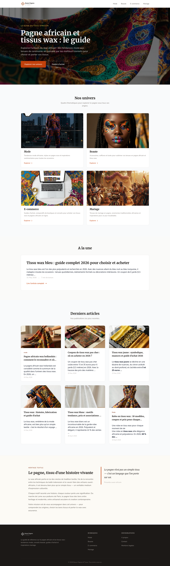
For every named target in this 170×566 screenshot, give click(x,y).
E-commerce (134, 4)
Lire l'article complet (37, 284)
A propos (124, 537)
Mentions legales (127, 545)
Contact (124, 541)
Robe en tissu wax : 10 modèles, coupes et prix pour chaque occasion (128, 420)
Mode (115, 4)
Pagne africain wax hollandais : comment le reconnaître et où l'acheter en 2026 (40, 361)
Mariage (146, 4)
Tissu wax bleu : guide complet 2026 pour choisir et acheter (78, 264)
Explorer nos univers (33, 64)
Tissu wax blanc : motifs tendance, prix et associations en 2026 (85, 416)
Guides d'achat (58, 64)
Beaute (123, 4)
